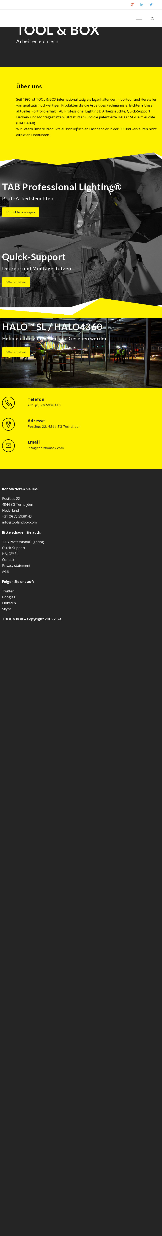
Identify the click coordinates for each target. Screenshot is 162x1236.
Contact (8, 559)
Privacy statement (16, 565)
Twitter (8, 591)
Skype (7, 609)
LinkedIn (9, 603)
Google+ (9, 597)
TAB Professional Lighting (23, 542)
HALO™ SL (10, 553)
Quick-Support (13, 547)
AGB (5, 571)
